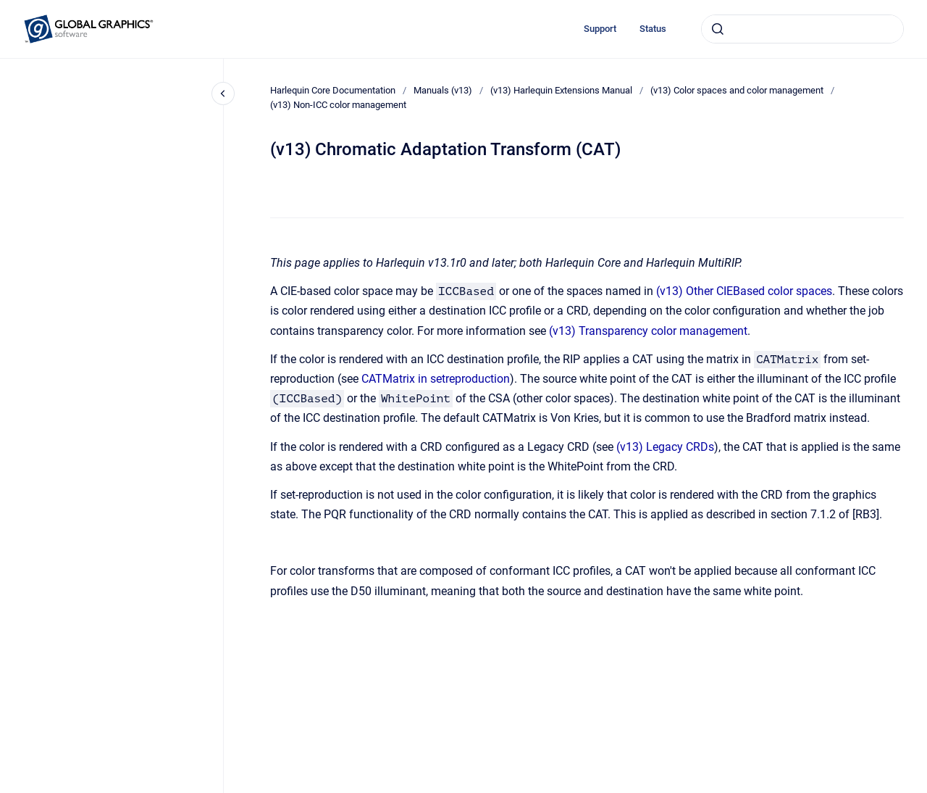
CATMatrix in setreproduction (435, 379)
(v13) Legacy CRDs (665, 447)
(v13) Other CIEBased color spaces (744, 291)
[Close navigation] (223, 93)
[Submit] (717, 29)
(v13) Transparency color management (648, 331)
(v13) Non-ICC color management (338, 104)
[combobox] (802, 29)
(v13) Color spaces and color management (736, 90)
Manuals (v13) (443, 90)
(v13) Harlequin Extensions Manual (561, 90)
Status (652, 28)
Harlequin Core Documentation (332, 90)
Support (600, 28)
